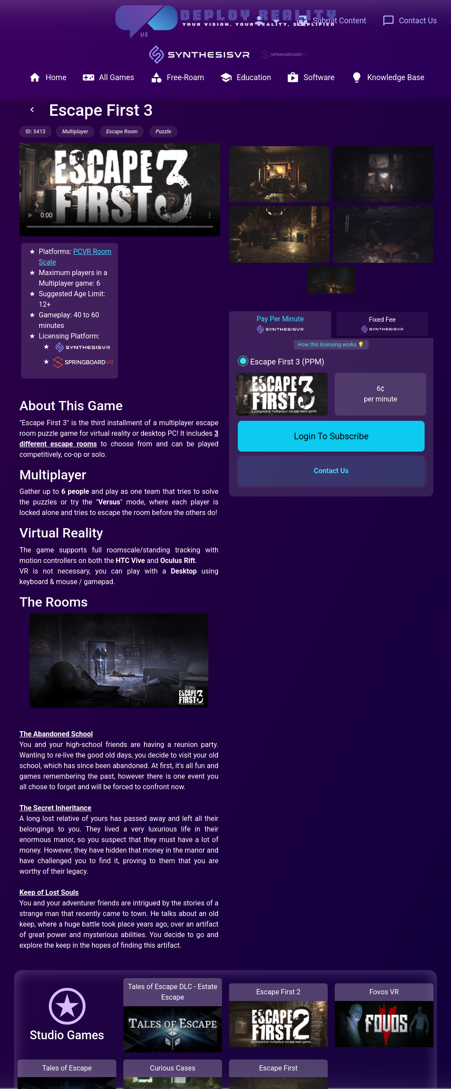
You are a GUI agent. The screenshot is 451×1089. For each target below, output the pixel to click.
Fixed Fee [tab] (382, 325)
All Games (108, 77)
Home (47, 77)
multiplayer (75, 132)
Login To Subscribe (331, 436)
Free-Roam (177, 77)
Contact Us (409, 21)
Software (310, 77)
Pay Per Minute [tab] (280, 324)
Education (245, 77)
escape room (121, 132)
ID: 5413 (35, 132)
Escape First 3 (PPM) (287, 361)
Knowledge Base (388, 77)
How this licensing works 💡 (331, 345)
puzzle (163, 132)
